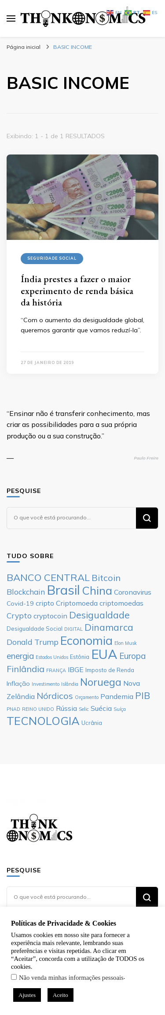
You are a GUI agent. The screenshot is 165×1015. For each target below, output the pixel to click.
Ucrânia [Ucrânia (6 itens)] (91, 722)
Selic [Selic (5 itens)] (84, 709)
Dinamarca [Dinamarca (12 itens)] (108, 627)
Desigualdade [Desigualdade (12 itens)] (99, 615)
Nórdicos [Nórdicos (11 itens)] (55, 695)
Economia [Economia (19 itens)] (86, 640)
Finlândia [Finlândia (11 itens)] (25, 668)
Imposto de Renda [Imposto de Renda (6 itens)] (109, 669)
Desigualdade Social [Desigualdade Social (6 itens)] (34, 628)
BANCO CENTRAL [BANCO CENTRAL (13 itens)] (48, 577)
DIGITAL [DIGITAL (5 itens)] (73, 629)
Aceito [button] (60, 995)
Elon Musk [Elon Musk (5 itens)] (125, 643)
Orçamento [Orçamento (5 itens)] (87, 697)
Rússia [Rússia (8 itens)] (66, 708)
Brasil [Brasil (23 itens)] (63, 590)
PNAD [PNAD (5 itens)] (13, 709)
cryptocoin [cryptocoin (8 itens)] (50, 615)
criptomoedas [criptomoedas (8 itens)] (121, 603)
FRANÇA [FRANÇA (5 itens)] (56, 670)
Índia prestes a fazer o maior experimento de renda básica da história (77, 290)
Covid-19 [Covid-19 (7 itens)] (20, 603)
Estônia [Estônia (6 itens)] (79, 656)
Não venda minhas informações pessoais (71, 977)
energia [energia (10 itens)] (20, 656)
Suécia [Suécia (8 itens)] (101, 708)
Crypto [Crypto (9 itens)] (19, 615)
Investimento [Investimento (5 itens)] (45, 684)
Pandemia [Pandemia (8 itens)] (116, 696)
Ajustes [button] (27, 995)
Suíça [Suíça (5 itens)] (120, 709)
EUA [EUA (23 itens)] (104, 654)
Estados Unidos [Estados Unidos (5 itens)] (52, 657)
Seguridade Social (52, 258)
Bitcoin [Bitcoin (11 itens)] (106, 577)
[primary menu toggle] (11, 18)
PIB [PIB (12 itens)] (142, 695)
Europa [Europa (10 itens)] (132, 656)
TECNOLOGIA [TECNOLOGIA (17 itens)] (43, 720)
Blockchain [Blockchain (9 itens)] (26, 591)
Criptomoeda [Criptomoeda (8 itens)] (77, 603)
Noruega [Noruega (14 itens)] (100, 682)
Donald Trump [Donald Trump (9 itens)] (33, 642)
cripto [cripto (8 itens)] (45, 603)
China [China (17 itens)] (97, 590)
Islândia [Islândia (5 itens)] (69, 684)
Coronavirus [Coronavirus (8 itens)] (132, 592)
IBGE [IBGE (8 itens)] (76, 669)
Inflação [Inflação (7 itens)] (18, 684)
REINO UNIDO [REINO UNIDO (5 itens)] (38, 709)
